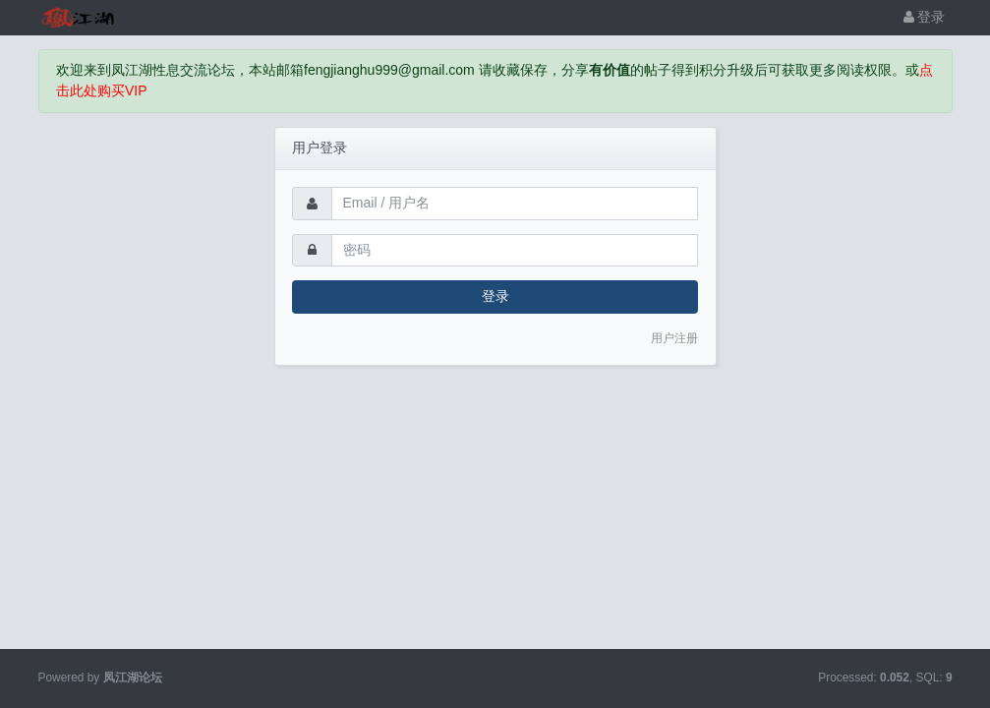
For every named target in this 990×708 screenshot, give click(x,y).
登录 (924, 17)
